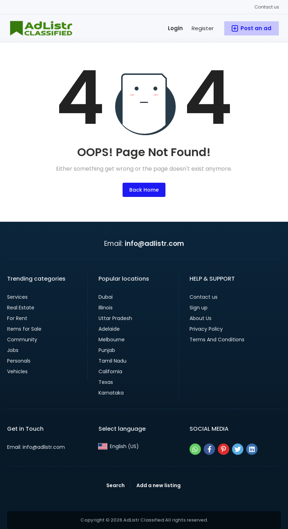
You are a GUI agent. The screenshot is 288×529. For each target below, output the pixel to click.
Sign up (199, 307)
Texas (105, 382)
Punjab (106, 350)
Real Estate (20, 307)
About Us (200, 318)
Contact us (266, 7)
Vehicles (17, 371)
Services (17, 297)
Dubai (105, 297)
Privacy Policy (206, 328)
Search (115, 485)
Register (203, 28)
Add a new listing (158, 485)
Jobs (12, 350)
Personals (18, 360)
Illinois (105, 307)
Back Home (144, 189)
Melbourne (111, 339)
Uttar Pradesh (115, 318)
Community (22, 339)
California (110, 371)
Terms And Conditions (217, 339)
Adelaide (109, 328)
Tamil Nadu (112, 360)
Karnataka (111, 392)
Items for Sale (24, 328)
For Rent (17, 318)
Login (175, 28)
